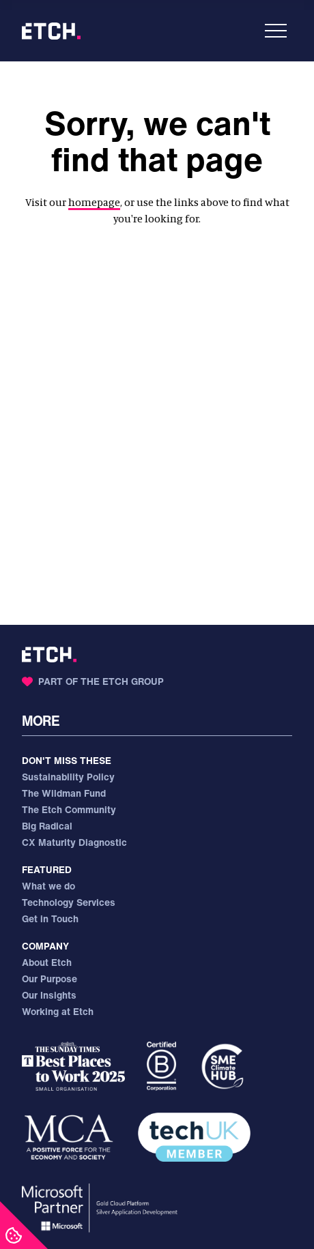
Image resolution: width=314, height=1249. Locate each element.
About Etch (47, 962)
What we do (48, 886)
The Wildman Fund (64, 793)
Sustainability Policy (68, 776)
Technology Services (68, 902)
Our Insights (49, 995)
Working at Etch (58, 1011)
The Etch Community (69, 809)
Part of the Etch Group (93, 681)
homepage (94, 202)
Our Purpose (49, 978)
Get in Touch (50, 918)
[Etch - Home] (51, 31)
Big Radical (47, 826)
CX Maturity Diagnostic (74, 842)
